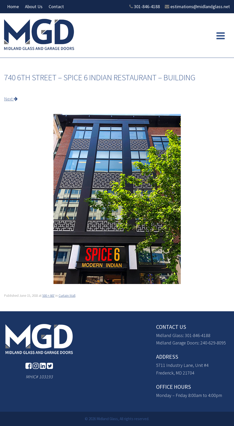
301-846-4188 (147, 6)
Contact (56, 6)
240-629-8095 (213, 343)
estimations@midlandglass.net (200, 6)
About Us (34, 6)
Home (13, 6)
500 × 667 (48, 295)
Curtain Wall (67, 295)
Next (11, 99)
